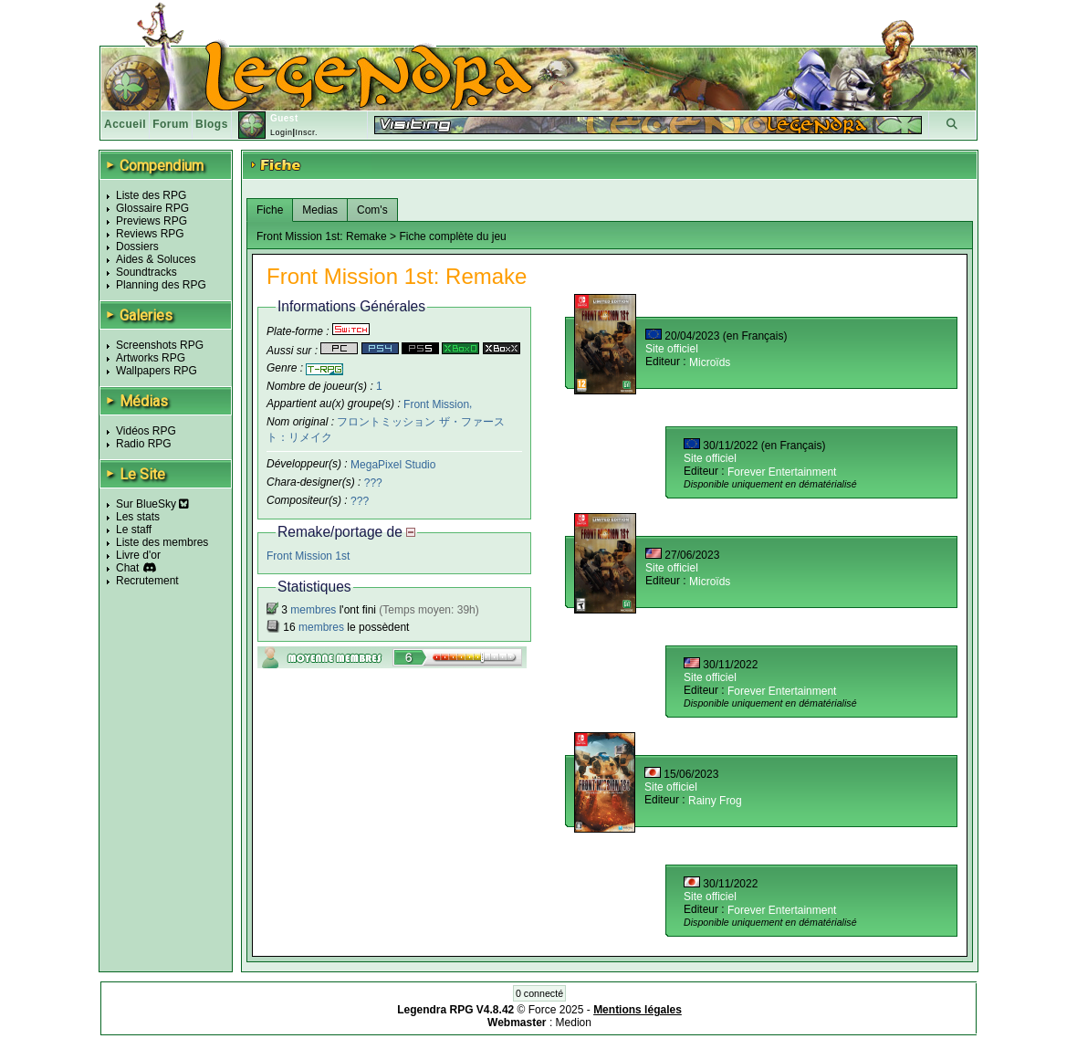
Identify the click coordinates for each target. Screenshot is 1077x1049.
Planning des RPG (161, 284)
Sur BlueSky (152, 504)
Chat (127, 567)
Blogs (211, 124)
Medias (320, 210)
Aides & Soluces (155, 259)
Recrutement (147, 580)
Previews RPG (151, 221)
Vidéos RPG (146, 431)
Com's (372, 210)
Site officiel (671, 348)
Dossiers (137, 246)
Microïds (709, 362)
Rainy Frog (715, 800)
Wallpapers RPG (156, 370)
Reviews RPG (150, 233)
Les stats (138, 516)
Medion (573, 1022)
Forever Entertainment (781, 472)
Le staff (134, 529)
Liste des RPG (151, 195)
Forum (170, 124)
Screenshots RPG (160, 345)
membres (313, 609)
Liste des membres (162, 542)
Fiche (269, 210)
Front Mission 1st (308, 556)
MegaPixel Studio (392, 464)
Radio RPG (144, 443)
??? (373, 483)
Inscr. (306, 132)
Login (281, 132)
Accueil (125, 124)
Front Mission (436, 403)
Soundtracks (146, 272)
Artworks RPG (150, 357)
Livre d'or (138, 555)
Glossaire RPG (152, 208)
